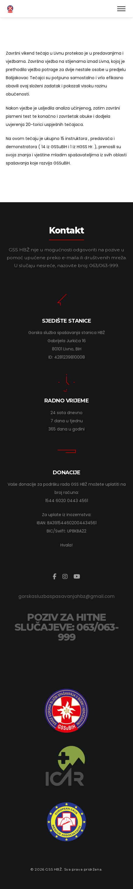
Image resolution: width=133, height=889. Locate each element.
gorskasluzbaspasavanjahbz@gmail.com (66, 596)
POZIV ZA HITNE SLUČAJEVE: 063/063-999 (66, 627)
